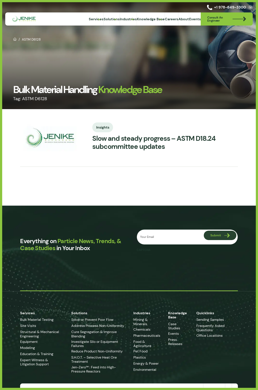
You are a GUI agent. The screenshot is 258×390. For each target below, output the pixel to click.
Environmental (145, 370)
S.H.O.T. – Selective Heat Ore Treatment (92, 359)
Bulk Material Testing (34, 320)
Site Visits (25, 326)
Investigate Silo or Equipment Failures (93, 344)
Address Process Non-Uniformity (96, 326)
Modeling (24, 348)
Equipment (26, 342)
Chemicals (142, 329)
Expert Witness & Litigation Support (39, 362)
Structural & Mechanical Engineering (36, 334)
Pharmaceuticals (147, 335)
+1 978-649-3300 (225, 7)
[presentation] (170, 262)
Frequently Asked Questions (212, 328)
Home (15, 38)
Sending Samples (212, 320)
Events (174, 330)
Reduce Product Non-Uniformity (95, 351)
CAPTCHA (144, 250)
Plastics (140, 357)
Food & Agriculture (143, 344)
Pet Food (141, 351)
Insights (99, 127)
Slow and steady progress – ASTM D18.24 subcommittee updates (153, 142)
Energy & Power (147, 363)
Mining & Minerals (141, 322)
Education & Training (33, 354)
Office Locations (211, 335)
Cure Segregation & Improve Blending (92, 334)
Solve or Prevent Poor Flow (91, 320)
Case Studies (179, 324)
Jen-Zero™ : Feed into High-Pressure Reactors (92, 369)
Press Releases (176, 338)
